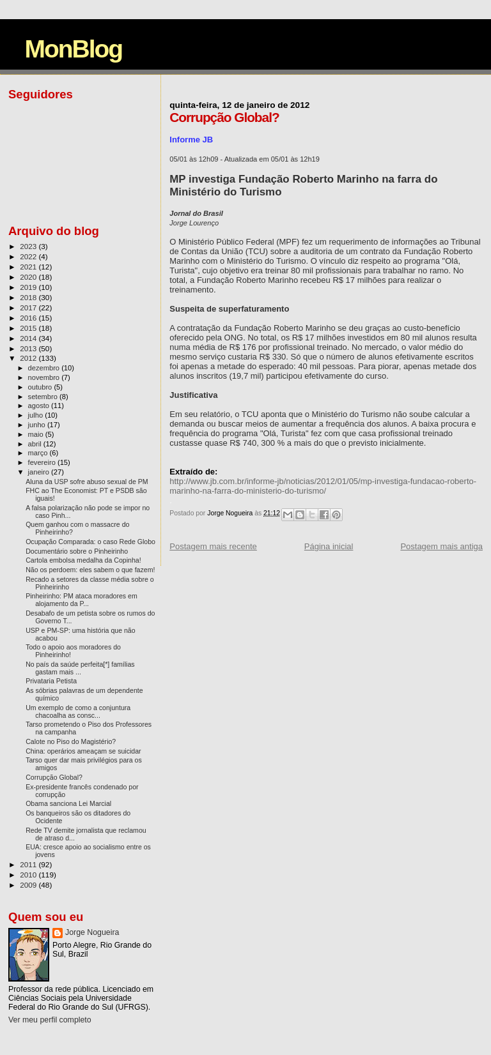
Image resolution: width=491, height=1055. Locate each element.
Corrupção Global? (54, 777)
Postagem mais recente (213, 546)
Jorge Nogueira (92, 932)
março (39, 453)
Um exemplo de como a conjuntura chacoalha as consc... (78, 711)
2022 (29, 256)
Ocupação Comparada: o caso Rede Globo (90, 541)
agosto (40, 405)
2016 (29, 318)
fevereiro (43, 462)
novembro (45, 377)
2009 (29, 885)
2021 (29, 266)
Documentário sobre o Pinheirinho (77, 551)
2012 (29, 358)
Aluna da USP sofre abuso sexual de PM (87, 481)
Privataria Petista (51, 681)
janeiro (40, 472)
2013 (29, 348)
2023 (29, 246)
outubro (41, 387)
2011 (29, 864)
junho (37, 425)
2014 (29, 338)
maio (36, 434)
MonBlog (73, 49)
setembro (43, 396)
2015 (29, 328)
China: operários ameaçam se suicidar (83, 751)
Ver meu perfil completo (49, 1019)
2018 (29, 297)
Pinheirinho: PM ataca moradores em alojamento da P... (81, 599)
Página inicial (329, 546)
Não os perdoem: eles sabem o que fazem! (90, 569)
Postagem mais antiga (441, 546)
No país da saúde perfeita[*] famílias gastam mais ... (80, 668)
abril (35, 444)
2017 (29, 307)
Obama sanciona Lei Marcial (68, 803)
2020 (29, 277)
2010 (29, 874)
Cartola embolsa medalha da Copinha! (83, 560)
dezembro (45, 368)
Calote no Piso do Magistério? (71, 741)
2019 (29, 287)
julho (36, 415)
